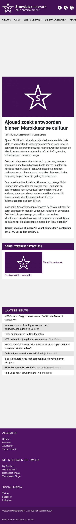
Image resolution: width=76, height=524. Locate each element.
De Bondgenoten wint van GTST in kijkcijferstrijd (31, 353)
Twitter (5, 493)
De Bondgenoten (55, 19)
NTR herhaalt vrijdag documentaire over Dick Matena (33, 339)
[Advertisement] (38, 50)
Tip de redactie (9, 449)
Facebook (7, 497)
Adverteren (7, 446)
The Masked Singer (11, 476)
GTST (17, 19)
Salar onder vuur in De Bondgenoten (24, 334)
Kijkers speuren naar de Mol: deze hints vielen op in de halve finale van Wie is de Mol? (37, 346)
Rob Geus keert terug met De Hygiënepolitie (28, 372)
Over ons (6, 442)
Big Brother (7, 466)
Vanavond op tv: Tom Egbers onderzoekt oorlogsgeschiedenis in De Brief (27, 327)
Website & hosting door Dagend (18, 520)
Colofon (6, 439)
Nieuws (6, 19)
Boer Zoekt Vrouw (11, 473)
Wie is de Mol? (33, 19)
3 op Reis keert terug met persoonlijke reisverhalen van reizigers (34, 360)
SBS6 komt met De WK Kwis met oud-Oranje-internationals (36, 367)
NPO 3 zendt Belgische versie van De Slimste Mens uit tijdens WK (34, 318)
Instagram (7, 500)
